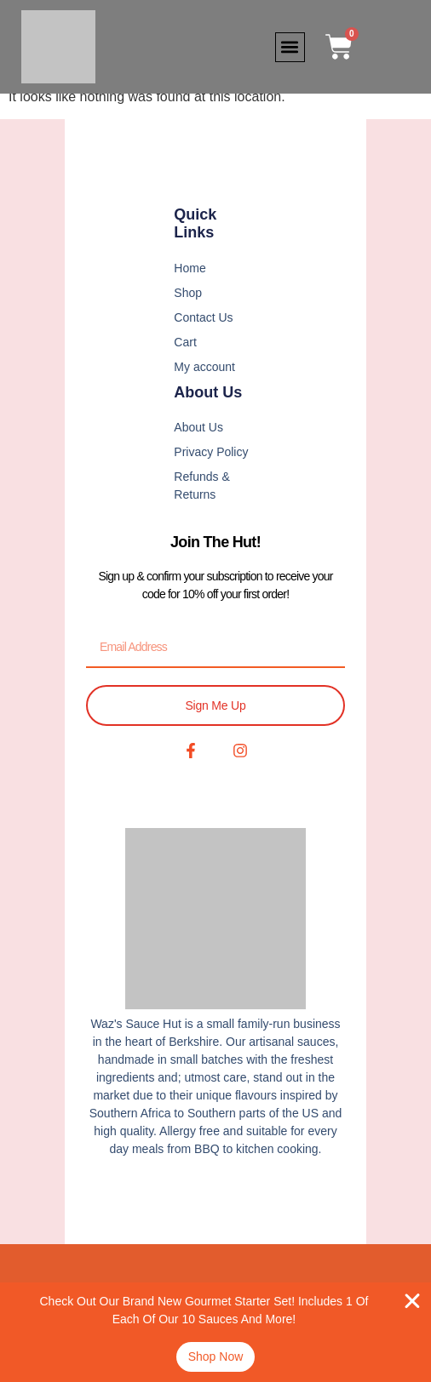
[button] (290, 47)
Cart (185, 342)
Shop (188, 293)
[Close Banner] (412, 1301)
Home (189, 268)
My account (204, 367)
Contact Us (203, 317)
